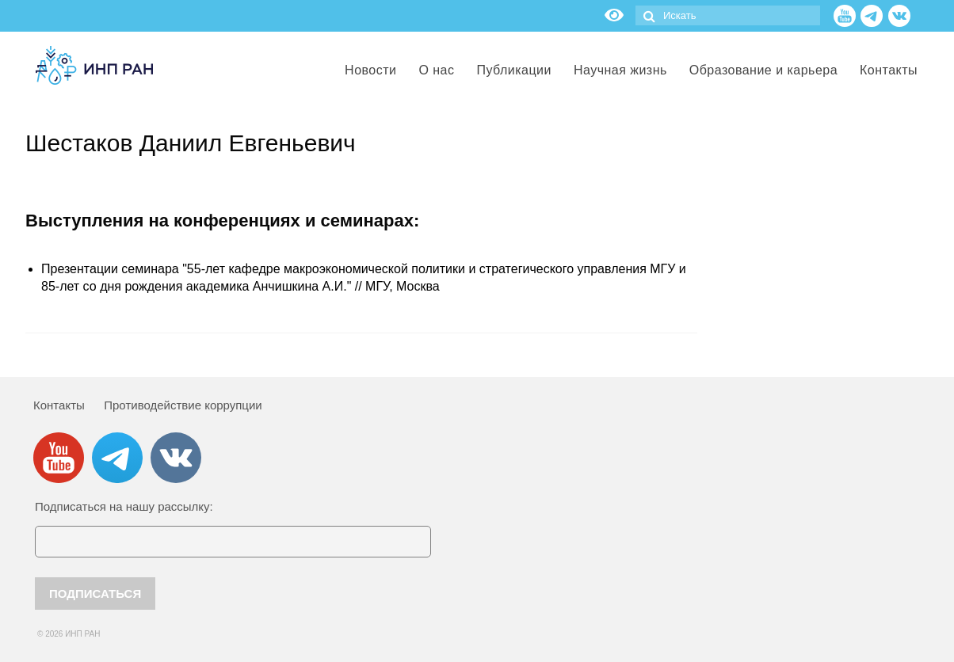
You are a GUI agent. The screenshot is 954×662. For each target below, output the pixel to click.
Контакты (59, 405)
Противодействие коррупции (182, 405)
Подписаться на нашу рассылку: (124, 506)
